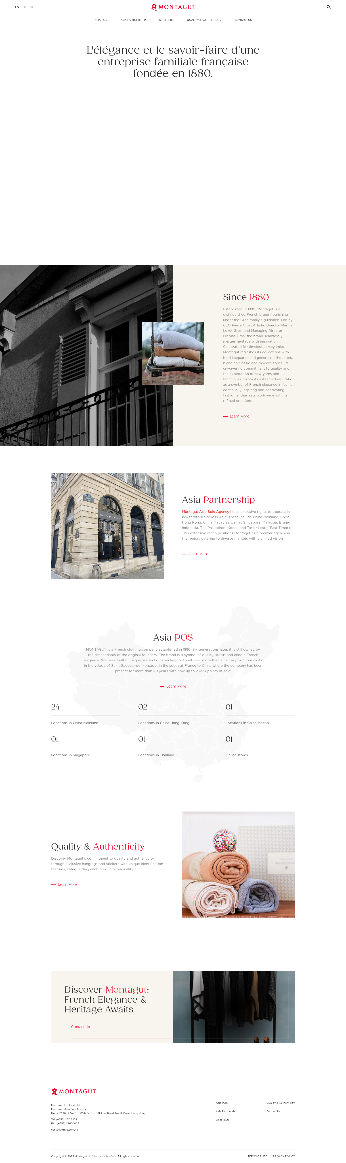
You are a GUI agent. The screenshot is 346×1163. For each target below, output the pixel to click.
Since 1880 (166, 19)
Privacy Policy (284, 1156)
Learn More (239, 416)
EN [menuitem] (17, 7)
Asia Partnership (133, 19)
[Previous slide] (167, 252)
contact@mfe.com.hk (64, 1129)
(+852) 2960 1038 (68, 1123)
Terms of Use (257, 1156)
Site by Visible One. (104, 1156)
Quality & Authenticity (204, 19)
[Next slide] (178, 252)
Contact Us (243, 19)
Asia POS (100, 19)
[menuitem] (17, 7)
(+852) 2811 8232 (66, 1119)
